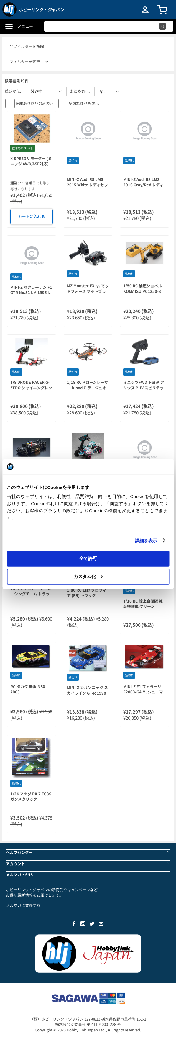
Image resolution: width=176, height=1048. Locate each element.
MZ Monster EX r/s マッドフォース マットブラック (88, 291)
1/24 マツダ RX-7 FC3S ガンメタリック (30, 796)
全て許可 (88, 558)
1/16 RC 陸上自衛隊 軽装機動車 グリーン (143, 603)
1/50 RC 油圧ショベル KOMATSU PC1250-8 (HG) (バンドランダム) (143, 291)
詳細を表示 (146, 540)
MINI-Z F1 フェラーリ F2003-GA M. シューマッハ (143, 692)
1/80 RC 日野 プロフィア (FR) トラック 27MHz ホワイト (86, 595)
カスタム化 (88, 576)
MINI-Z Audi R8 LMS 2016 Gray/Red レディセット (143, 185)
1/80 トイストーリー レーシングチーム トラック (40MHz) (30, 594)
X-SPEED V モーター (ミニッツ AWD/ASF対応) (31, 161)
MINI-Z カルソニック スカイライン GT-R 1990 (87, 690)
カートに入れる (31, 216)
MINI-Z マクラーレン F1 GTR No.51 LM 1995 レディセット (31, 292)
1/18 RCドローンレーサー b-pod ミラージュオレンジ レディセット (87, 387)
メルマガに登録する (23, 905)
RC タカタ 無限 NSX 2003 (27, 689)
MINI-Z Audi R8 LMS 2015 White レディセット (87, 185)
